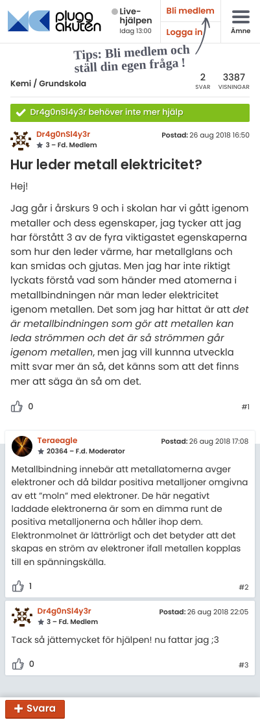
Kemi (20, 84)
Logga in (185, 32)
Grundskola (62, 84)
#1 (245, 407)
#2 (243, 587)
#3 (243, 665)
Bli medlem (191, 11)
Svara (41, 709)
